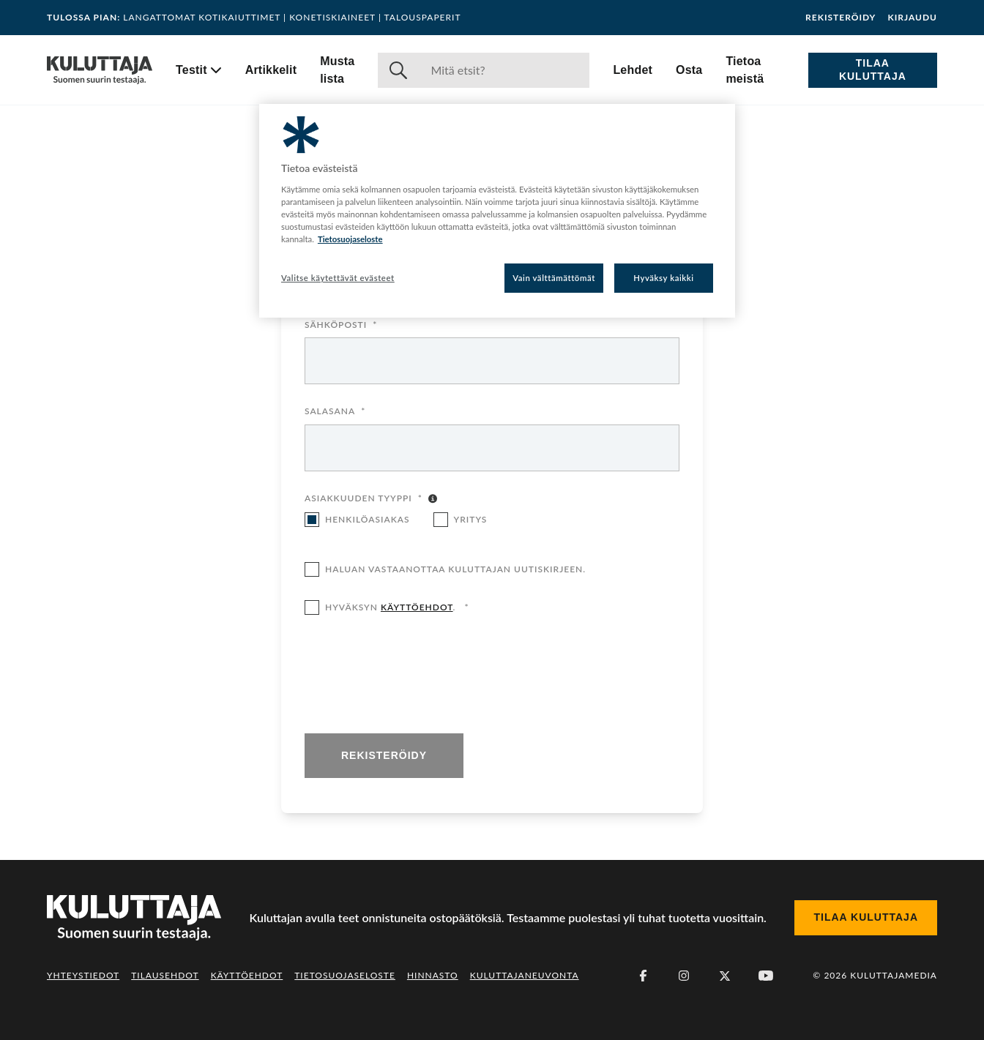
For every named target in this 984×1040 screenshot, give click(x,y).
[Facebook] (642, 975)
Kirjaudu (912, 17)
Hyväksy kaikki (663, 278)
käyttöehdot (417, 607)
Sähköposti (341, 325)
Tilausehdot (164, 975)
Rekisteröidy (840, 17)
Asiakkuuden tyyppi (363, 499)
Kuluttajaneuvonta (524, 975)
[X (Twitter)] (724, 975)
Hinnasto (432, 975)
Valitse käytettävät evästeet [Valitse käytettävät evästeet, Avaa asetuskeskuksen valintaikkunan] (338, 278)
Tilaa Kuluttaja (872, 69)
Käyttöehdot (247, 975)
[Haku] (504, 70)
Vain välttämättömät (553, 278)
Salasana (335, 412)
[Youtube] (765, 975)
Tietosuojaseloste (344, 975)
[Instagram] (683, 975)
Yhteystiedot (83, 975)
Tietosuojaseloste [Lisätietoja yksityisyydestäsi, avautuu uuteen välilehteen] (350, 239)
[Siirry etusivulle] (99, 70)
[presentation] (416, 675)
